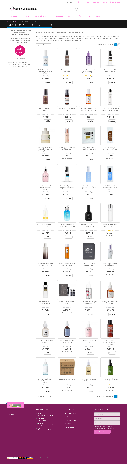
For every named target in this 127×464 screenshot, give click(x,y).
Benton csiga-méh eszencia (67, 71)
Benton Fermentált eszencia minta (89, 264)
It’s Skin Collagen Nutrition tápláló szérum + (67, 148)
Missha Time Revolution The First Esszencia (110, 225)
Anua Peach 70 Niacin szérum (89, 341)
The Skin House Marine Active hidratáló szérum (67, 225)
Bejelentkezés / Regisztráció (111, 2)
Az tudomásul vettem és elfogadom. (104, 427)
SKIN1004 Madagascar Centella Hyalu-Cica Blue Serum (45, 72)
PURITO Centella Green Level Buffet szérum (110, 380)
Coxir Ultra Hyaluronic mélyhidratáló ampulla (67, 187)
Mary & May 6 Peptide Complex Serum (67, 341)
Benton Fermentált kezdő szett (67, 302)
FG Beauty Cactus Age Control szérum (88, 380)
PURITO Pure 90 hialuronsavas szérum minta (110, 188)
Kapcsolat (95, 2)
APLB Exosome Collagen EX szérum (89, 302)
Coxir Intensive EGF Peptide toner (45, 302)
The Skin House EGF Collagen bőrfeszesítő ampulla (45, 188)
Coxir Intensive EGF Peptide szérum (110, 71)
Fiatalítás (25, 16)
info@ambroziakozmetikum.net (47, 425)
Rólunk (79, 2)
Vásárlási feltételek (71, 413)
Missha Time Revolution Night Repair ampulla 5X (88, 71)
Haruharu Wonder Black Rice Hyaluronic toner (45, 264)
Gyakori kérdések (70, 420)
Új (89, 16)
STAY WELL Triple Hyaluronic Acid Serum (88, 187)
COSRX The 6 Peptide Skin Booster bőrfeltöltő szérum (110, 109)
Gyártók (80, 16)
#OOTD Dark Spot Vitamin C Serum (45, 225)
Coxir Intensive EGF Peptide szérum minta (89, 148)
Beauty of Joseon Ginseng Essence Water (67, 264)
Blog (87, 2)
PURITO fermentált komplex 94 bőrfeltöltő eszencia (110, 342)
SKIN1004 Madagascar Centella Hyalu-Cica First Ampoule (45, 381)
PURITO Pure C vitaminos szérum (67, 109)
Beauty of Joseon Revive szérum (110, 302)
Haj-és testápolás (57, 16)
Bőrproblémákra (40, 16)
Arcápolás (13, 16)
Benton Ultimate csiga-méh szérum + (45, 109)
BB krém (11, 415)
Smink (70, 16)
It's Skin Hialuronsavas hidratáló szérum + (110, 264)
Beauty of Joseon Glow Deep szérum (45, 341)
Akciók (97, 16)
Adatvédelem (69, 417)
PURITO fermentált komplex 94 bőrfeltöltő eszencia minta (110, 149)
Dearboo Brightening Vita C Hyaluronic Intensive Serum (88, 109)
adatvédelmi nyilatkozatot (106, 426)
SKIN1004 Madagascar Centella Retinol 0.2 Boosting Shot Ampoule (45, 149)
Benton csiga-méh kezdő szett (67, 380)
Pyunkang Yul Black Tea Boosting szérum (88, 225)
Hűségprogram (69, 427)
